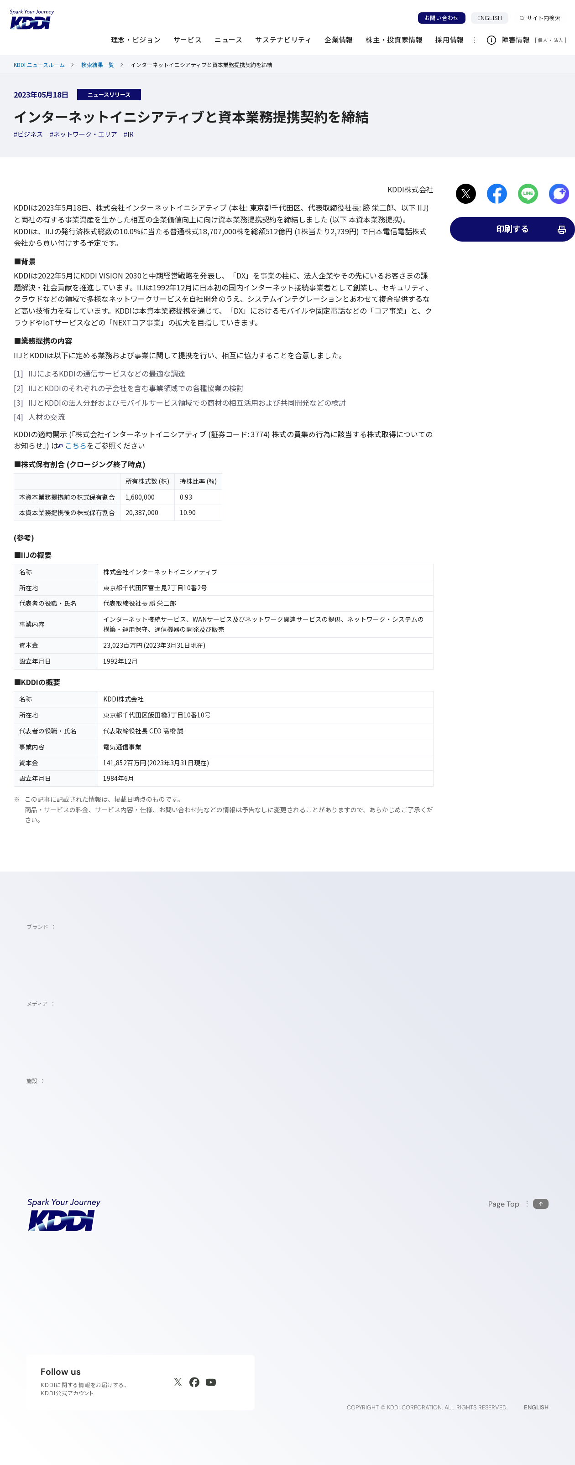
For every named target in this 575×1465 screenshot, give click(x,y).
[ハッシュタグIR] (129, 134)
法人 (559, 40)
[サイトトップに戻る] (32, 19)
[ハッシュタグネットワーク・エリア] (83, 134)
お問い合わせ (441, 18)
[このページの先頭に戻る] (518, 1204)
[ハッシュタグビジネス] (28, 134)
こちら (72, 445)
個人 (543, 40)
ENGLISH (492, 18)
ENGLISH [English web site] (536, 1407)
